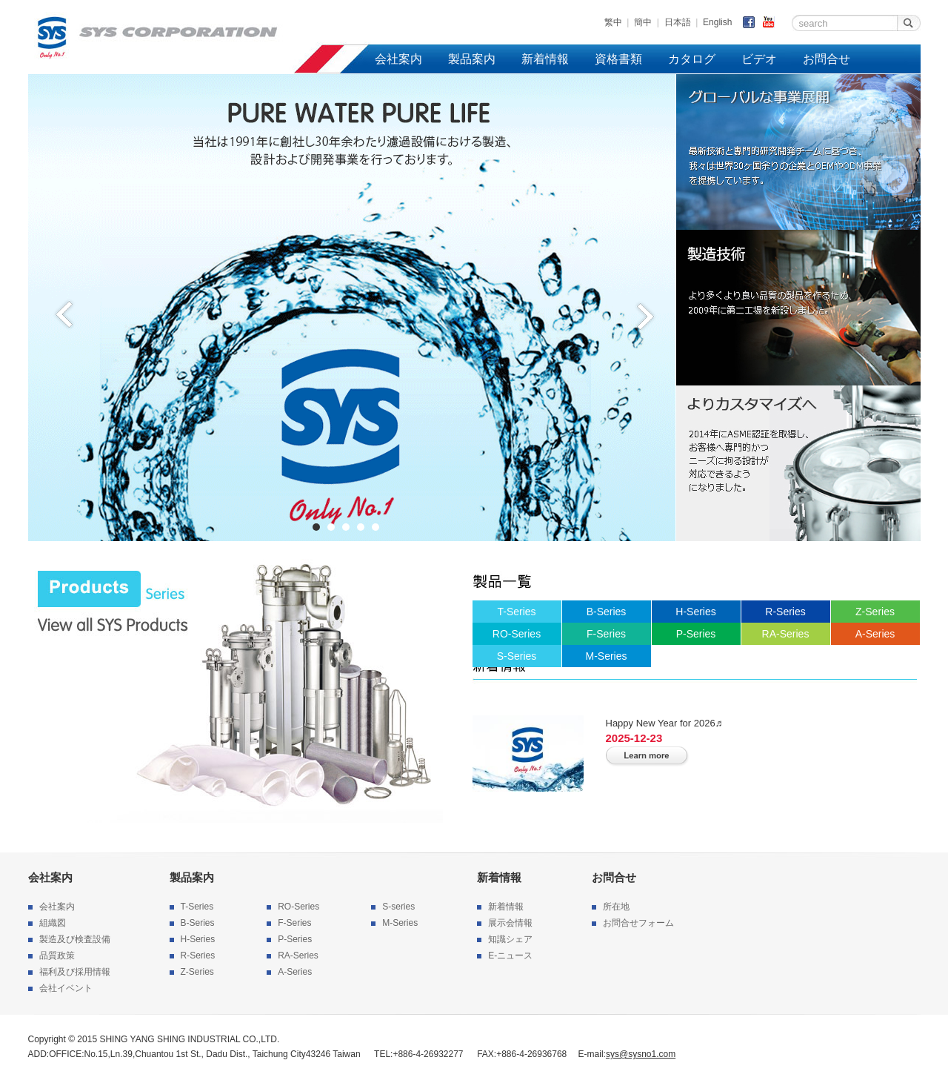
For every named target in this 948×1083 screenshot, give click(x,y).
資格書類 (618, 59)
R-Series (785, 611)
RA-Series (786, 634)
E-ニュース (510, 955)
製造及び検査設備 (74, 939)
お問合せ (826, 59)
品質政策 (57, 955)
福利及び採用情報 (74, 972)
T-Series (516, 611)
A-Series (875, 634)
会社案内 (398, 59)
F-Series (606, 634)
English (717, 22)
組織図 (52, 923)
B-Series (607, 611)
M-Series (606, 656)
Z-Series (875, 611)
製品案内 (471, 59)
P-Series (696, 634)
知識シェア (510, 939)
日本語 (677, 22)
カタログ (691, 59)
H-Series (695, 611)
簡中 (643, 22)
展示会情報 (510, 923)
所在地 (616, 906)
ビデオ (759, 59)
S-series (398, 906)
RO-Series (517, 634)
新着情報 (545, 59)
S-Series (517, 656)
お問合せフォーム (638, 923)
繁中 (613, 22)
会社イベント (66, 988)
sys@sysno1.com (640, 1054)
